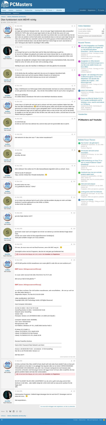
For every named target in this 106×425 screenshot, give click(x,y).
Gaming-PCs (39, 10)
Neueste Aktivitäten (6, 13)
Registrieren (16, 13)
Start (100, 420)
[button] (53, 10)
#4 (74, 85)
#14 (74, 244)
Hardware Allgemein (86, 148)
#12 (74, 213)
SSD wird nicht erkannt (88, 184)
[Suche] (101, 10)
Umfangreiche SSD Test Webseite (91, 192)
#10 (74, 181)
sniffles (4, 22)
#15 (74, 260)
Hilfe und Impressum (92, 420)
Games (11, 10)
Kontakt (75, 420)
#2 (74, 47)
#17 (74, 391)
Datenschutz (82, 420)
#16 (74, 361)
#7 (74, 134)
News (4, 10)
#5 (74, 101)
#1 (74, 26)
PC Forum (49, 10)
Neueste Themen (84, 43)
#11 (74, 197)
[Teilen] (72, 26)
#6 (74, 118)
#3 (74, 70)
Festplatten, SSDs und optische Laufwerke (92, 189)
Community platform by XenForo (53, 423)
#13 (74, 228)
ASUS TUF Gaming (87, 90)
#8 (74, 150)
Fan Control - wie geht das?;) (90, 143)
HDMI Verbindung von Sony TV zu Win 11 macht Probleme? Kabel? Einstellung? (91, 162)
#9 (74, 165)
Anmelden (47, 254)
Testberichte (28, 10)
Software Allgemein (86, 72)
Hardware (19, 10)
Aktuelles (59, 10)
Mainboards (84, 95)
